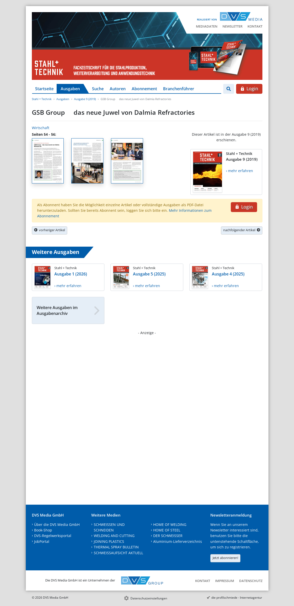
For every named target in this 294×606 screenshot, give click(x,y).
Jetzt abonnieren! (225, 557)
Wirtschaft (40, 127)
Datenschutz (250, 580)
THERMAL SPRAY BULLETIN (116, 547)
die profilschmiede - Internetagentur (236, 597)
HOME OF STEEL (166, 530)
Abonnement (144, 88)
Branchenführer (178, 88)
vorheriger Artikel (49, 230)
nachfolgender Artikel (241, 230)
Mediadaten (206, 26)
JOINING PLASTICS (109, 541)
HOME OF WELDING (169, 524)
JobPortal (41, 541)
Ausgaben (70, 88)
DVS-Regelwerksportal (52, 535)
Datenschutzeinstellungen (148, 598)
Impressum (224, 580)
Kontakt (254, 26)
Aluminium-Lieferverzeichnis (177, 541)
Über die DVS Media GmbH (57, 524)
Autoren (118, 88)
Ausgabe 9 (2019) (85, 99)
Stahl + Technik (42, 99)
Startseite (44, 88)
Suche (98, 88)
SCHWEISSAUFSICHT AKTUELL (118, 552)
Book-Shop (43, 530)
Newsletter (232, 26)
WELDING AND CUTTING (114, 535)
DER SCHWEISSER (168, 535)
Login (249, 88)
